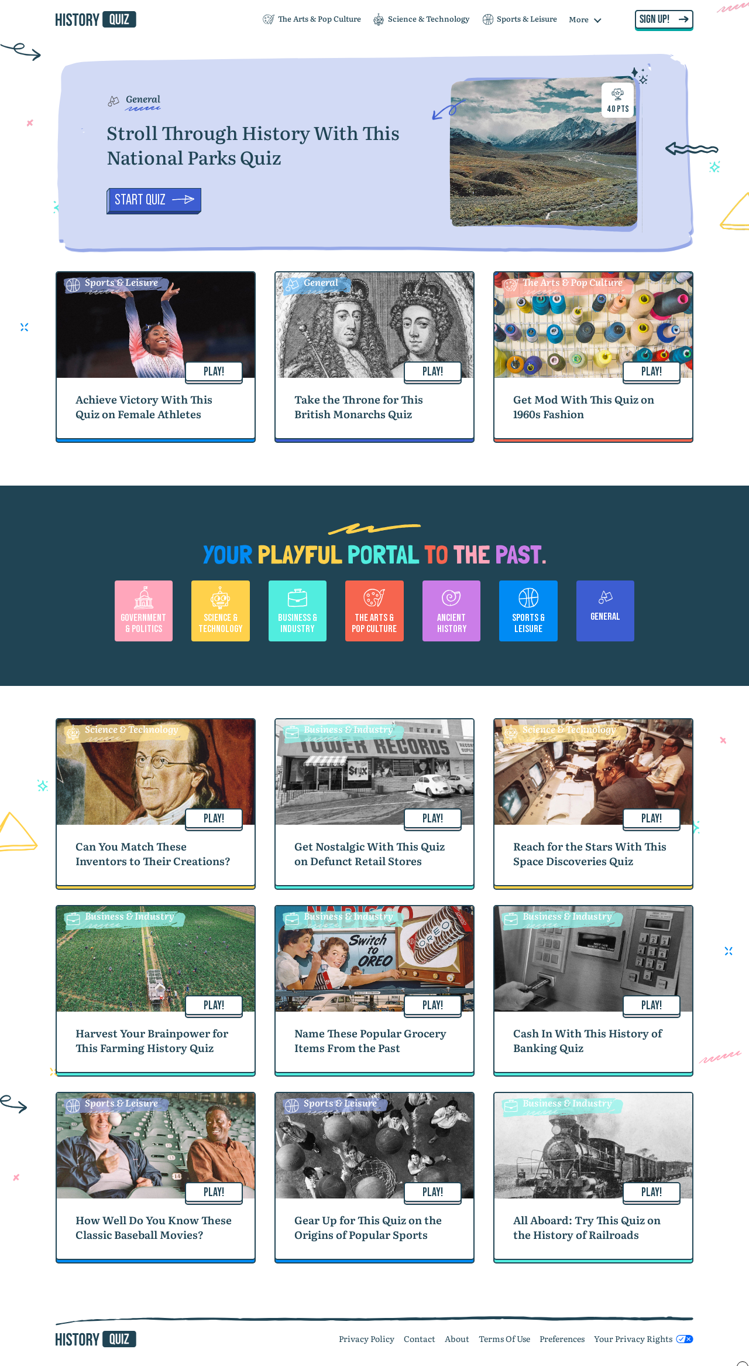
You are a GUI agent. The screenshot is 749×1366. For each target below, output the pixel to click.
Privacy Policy (366, 1338)
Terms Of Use (504, 1338)
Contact (419, 1338)
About (457, 1338)
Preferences (562, 1338)
